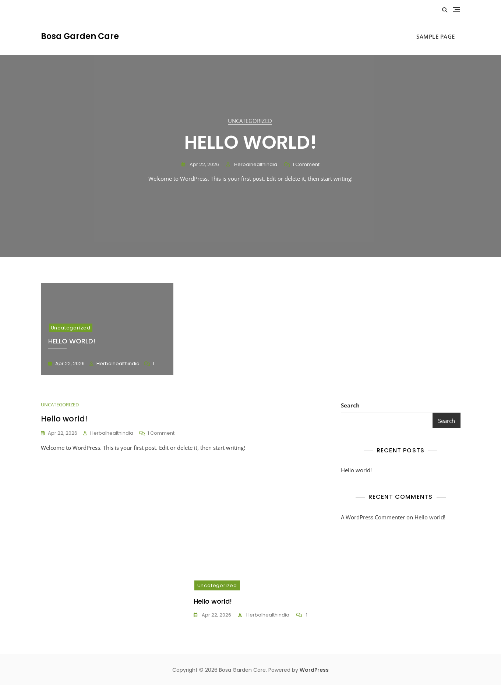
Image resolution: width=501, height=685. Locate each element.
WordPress (314, 670)
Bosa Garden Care (80, 36)
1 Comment (306, 165)
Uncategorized (250, 120)
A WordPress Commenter (373, 517)
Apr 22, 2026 (203, 164)
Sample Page (435, 36)
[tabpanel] (250, 156)
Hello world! (250, 142)
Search (350, 405)
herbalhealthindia (255, 164)
